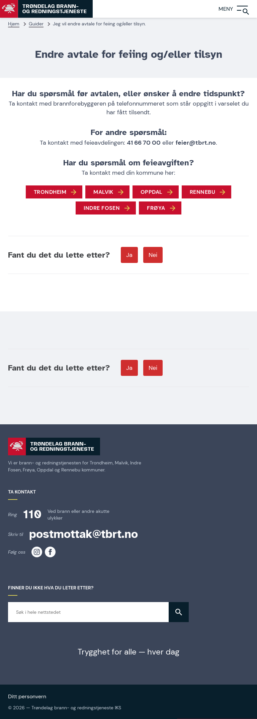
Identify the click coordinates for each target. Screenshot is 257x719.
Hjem (13, 24)
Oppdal (152, 191)
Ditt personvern (27, 696)
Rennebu (202, 191)
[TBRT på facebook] (50, 552)
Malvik (103, 191)
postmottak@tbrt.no (83, 534)
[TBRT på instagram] (36, 552)
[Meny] (238, 9)
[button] (179, 612)
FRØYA (156, 207)
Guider (36, 24)
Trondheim (50, 191)
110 (32, 514)
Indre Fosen (102, 207)
